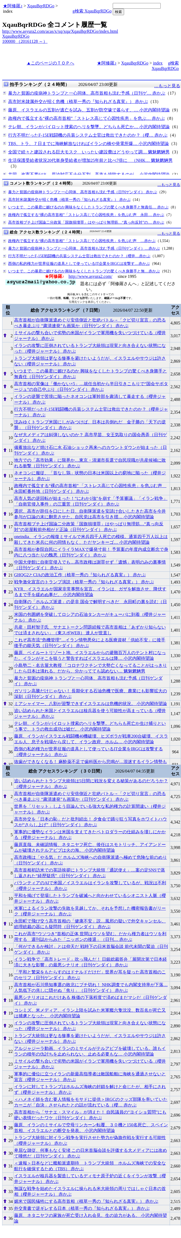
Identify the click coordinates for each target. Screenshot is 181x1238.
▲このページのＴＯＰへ (50, 63)
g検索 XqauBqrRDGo (92, 11)
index (158, 63)
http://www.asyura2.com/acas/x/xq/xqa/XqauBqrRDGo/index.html (60, 31)
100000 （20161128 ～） (24, 41)
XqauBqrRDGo (40, 6)
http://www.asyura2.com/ (90, 276)
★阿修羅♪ (12, 6)
